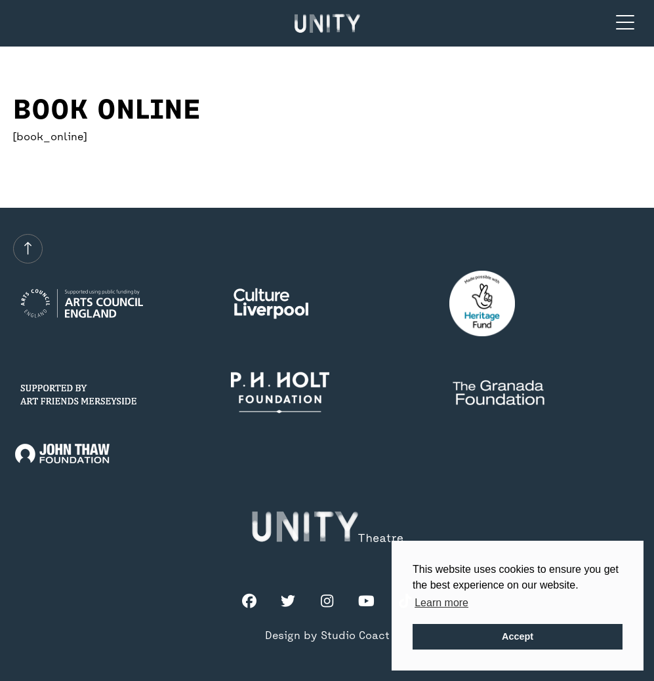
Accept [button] (517, 636)
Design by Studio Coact (327, 636)
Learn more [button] (441, 602)
